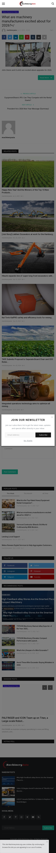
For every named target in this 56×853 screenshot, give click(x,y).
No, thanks (28, 440)
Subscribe (43, 435)
